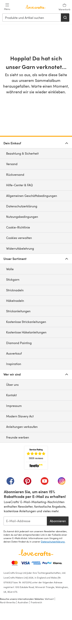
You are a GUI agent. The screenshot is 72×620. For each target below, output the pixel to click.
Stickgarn (12, 279)
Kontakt (11, 395)
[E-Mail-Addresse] (25, 521)
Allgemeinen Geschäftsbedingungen (31, 196)
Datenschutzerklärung (21, 206)
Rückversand (15, 175)
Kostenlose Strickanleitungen (26, 322)
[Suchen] (65, 17)
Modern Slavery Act (20, 416)
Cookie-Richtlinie (18, 227)
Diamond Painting (19, 343)
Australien (23, 602)
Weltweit (49, 598)
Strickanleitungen (18, 311)
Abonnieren (58, 521)
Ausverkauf (14, 353)
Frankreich (36, 602)
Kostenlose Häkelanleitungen (26, 332)
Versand (11, 164)
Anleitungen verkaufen (22, 427)
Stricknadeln (15, 290)
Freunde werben (17, 437)
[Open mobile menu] (7, 6)
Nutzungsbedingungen (22, 217)
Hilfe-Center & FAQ (19, 185)
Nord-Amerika (7, 602)
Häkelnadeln (15, 301)
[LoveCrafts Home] (36, 552)
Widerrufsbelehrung (20, 248)
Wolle (10, 269)
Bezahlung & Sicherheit (22, 153)
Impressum (14, 406)
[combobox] (31, 17)
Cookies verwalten (19, 238)
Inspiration (13, 364)
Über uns (12, 385)
